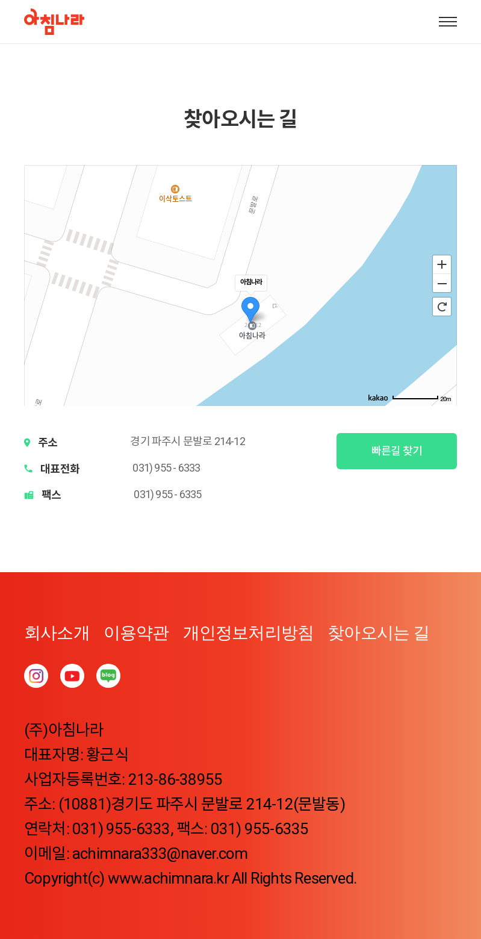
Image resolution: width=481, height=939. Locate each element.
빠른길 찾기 (396, 451)
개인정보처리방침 (248, 632)
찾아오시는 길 (378, 632)
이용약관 (136, 632)
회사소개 (57, 632)
